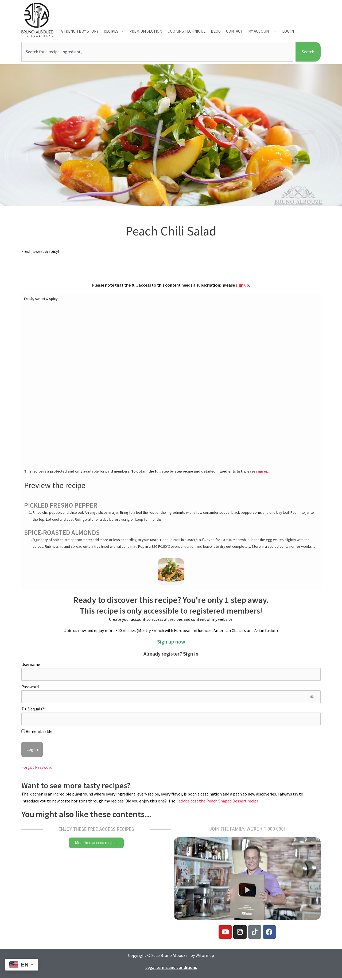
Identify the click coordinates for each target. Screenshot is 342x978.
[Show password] (312, 696)
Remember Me (36, 731)
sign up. (262, 471)
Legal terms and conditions (171, 967)
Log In (288, 31)
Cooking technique (186, 31)
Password (30, 686)
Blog (216, 31)
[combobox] (157, 52)
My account (262, 31)
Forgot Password (36, 767)
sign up (242, 285)
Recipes (114, 31)
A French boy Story (79, 31)
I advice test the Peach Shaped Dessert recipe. (217, 801)
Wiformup (205, 955)
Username (30, 664)
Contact (234, 31)
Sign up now (171, 641)
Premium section (145, 31)
